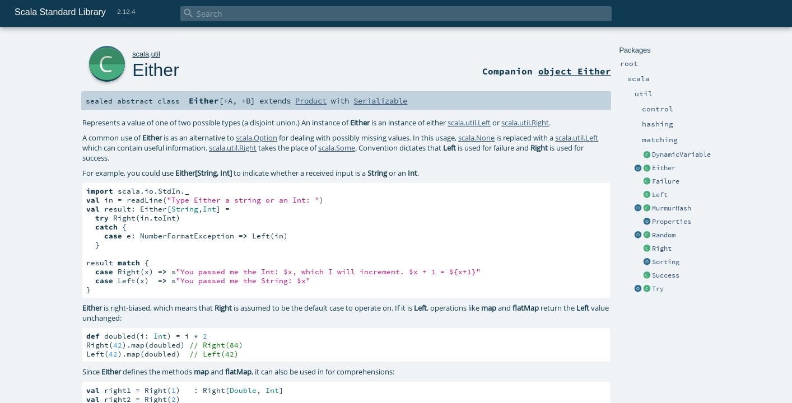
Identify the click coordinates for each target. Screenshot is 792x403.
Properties (671, 222)
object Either (574, 71)
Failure (665, 181)
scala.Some (336, 148)
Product (311, 101)
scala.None (476, 138)
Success (665, 275)
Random (663, 235)
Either (663, 168)
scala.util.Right (525, 123)
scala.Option (256, 138)
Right (662, 248)
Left (660, 195)
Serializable (380, 101)
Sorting (665, 262)
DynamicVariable (681, 154)
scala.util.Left (469, 123)
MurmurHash (671, 208)
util (155, 54)
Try (658, 289)
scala (140, 54)
